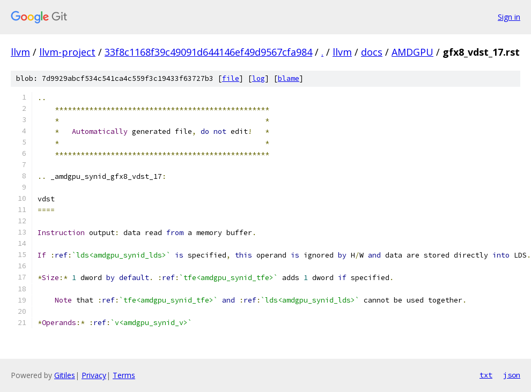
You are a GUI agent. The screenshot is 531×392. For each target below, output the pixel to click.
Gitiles (64, 375)
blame (288, 78)
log (258, 78)
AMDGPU (412, 52)
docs (371, 52)
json (511, 375)
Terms (124, 375)
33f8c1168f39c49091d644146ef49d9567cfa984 (208, 52)
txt (486, 375)
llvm (20, 52)
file (230, 78)
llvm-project (67, 52)
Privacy (94, 375)
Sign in (509, 17)
